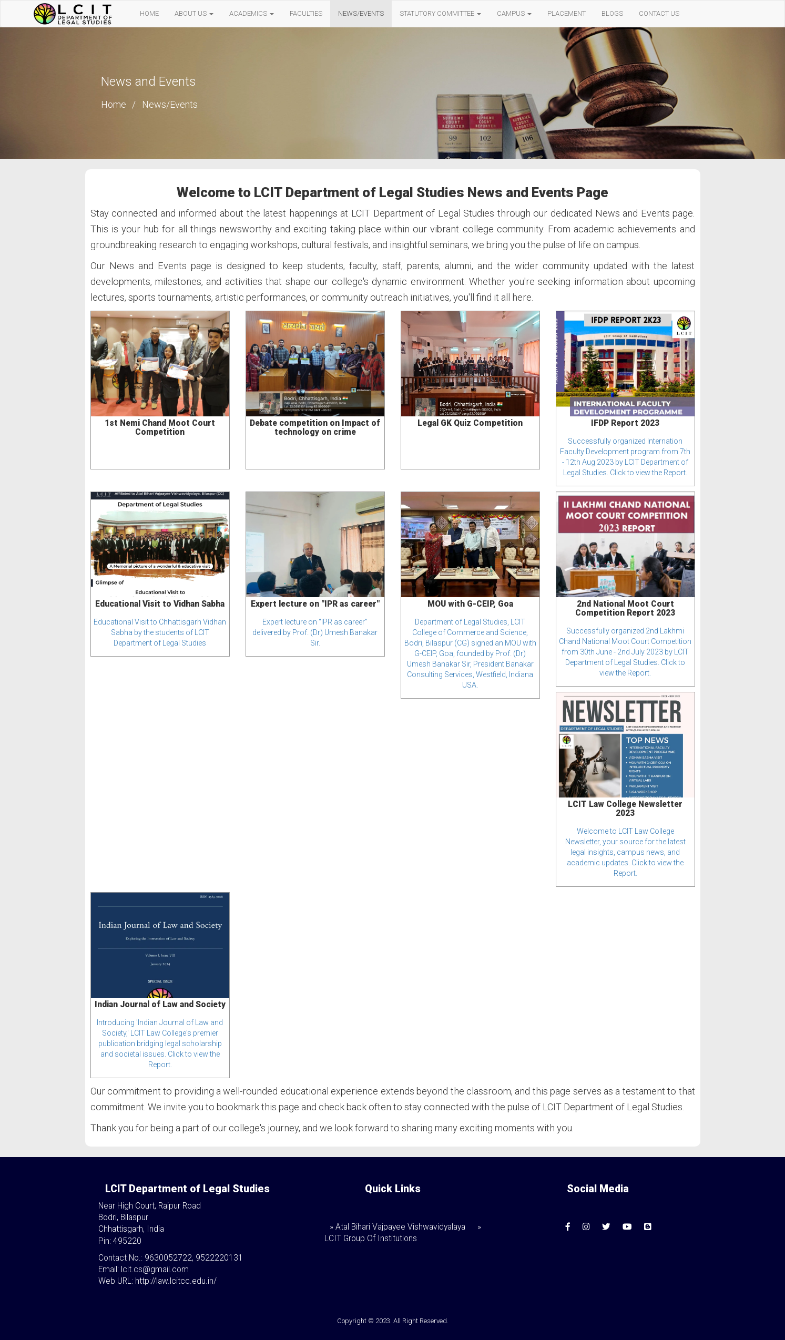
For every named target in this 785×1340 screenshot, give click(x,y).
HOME (149, 13)
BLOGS (612, 13)
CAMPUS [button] (514, 13)
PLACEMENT (566, 13)
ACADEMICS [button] (251, 13)
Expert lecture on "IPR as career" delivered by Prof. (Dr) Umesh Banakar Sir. (315, 632)
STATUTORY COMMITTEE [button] (440, 13)
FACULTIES (306, 13)
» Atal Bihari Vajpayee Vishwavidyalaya (397, 1227)
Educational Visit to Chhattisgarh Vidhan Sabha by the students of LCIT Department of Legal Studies (160, 632)
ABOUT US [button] (194, 13)
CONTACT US (659, 13)
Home (113, 104)
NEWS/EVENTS (361, 13)
